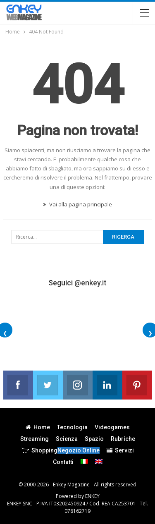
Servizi (120, 450)
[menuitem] (84, 461)
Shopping (60, 450)
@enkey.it (90, 282)
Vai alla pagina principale (77, 204)
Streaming (34, 438)
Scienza (67, 438)
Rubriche (123, 438)
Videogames (112, 427)
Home (38, 427)
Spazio (94, 438)
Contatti (63, 462)
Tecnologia (72, 427)
